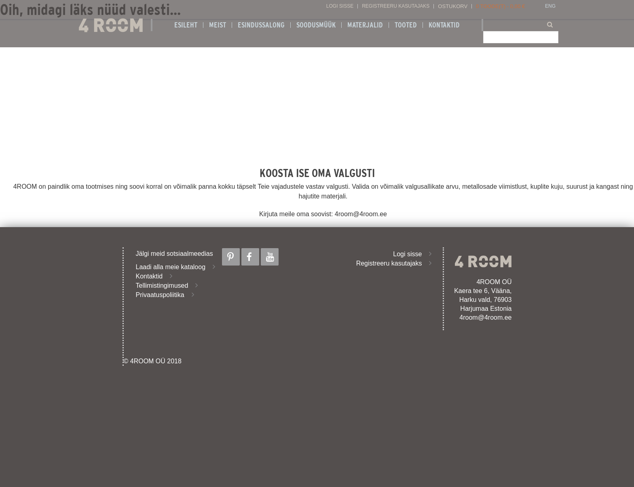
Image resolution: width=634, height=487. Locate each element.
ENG (550, 6)
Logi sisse (339, 6)
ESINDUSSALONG (261, 25)
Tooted (406, 25)
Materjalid (365, 25)
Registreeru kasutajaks (395, 6)
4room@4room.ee (485, 317)
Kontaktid (444, 25)
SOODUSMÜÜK (316, 25)
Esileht (185, 25)
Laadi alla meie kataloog (171, 267)
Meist (217, 25)
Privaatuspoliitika (160, 294)
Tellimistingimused (162, 285)
